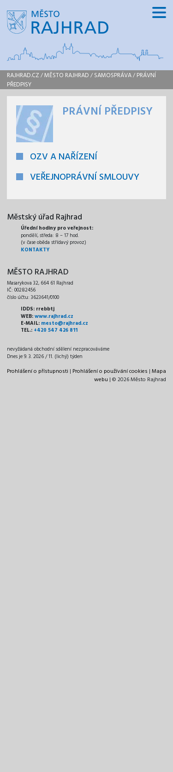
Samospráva (112, 75)
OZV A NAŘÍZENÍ (63, 157)
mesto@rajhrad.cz (64, 323)
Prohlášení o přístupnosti (37, 371)
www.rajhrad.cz (54, 316)
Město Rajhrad (66, 75)
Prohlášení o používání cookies (110, 371)
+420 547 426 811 (56, 330)
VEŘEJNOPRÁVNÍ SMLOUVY (84, 177)
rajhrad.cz (23, 75)
